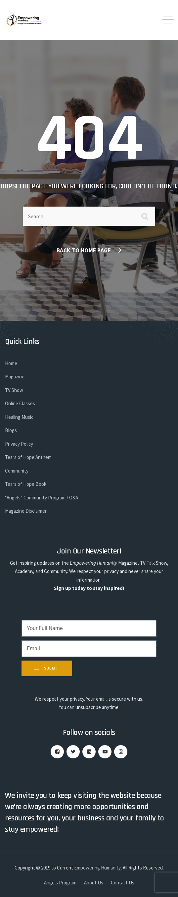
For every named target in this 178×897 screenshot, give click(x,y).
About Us (93, 882)
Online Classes (20, 403)
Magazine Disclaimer (26, 511)
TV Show (14, 390)
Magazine (14, 376)
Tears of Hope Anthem (28, 457)
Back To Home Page (84, 250)
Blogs (11, 430)
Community (16, 471)
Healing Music (19, 417)
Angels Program (60, 882)
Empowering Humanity (97, 868)
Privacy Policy (19, 444)
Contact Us (122, 882)
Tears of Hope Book (25, 484)
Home (11, 363)
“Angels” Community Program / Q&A (41, 497)
